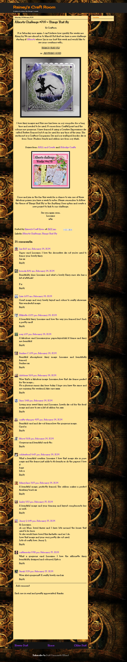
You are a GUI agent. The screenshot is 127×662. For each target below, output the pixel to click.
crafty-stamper (26, 419)
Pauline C (24, 353)
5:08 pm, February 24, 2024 (40, 438)
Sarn (21, 400)
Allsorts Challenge (31, 233)
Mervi (22, 438)
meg (21, 334)
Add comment (23, 585)
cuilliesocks (25, 552)
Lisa (21, 296)
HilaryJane (24, 482)
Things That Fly (49, 233)
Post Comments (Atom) (57, 655)
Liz (20, 248)
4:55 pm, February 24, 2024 (48, 419)
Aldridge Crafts (68, 147)
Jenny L (23, 520)
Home (51, 645)
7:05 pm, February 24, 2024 (44, 482)
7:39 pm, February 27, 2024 (39, 571)
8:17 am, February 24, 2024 (36, 248)
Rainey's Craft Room (34, 7)
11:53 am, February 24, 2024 (38, 296)
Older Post (80, 645)
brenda (22, 271)
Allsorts (31, 39)
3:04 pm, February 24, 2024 (42, 375)
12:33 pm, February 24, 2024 (42, 315)
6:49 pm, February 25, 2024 (41, 520)
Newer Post (21, 645)
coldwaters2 (25, 454)
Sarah (22, 571)
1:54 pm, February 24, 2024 (43, 353)
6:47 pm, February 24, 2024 (45, 454)
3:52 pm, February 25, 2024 (39, 501)
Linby (22, 501)
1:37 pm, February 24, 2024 (37, 334)
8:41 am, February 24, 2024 (40, 271)
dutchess (23, 375)
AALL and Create (46, 147)
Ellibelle (23, 315)
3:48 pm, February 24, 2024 (38, 400)
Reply (22, 262)
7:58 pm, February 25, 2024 (45, 552)
